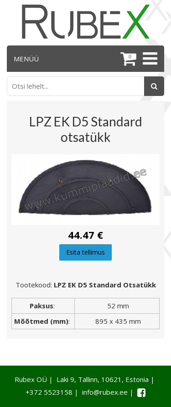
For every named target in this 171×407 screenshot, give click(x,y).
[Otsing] (154, 86)
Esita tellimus (85, 252)
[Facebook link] (141, 392)
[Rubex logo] (86, 22)
